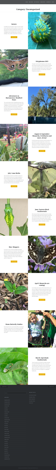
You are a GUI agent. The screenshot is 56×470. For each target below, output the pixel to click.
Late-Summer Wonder (32, 395)
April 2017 (6, 451)
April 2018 (6, 445)
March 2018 (6, 447)
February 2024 (6, 411)
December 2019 (7, 435)
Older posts (4, 386)
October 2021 (6, 417)
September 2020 (7, 419)
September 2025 (7, 400)
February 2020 (6, 431)
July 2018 (6, 441)
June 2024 (6, 409)
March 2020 (6, 429)
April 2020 (6, 427)
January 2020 (6, 433)
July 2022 (6, 415)
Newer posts (51, 386)
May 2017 (6, 449)
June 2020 (6, 423)
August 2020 (6, 421)
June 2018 (6, 443)
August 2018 (6, 439)
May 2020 (6, 425)
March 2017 (6, 453)
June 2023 (6, 413)
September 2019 (7, 437)
